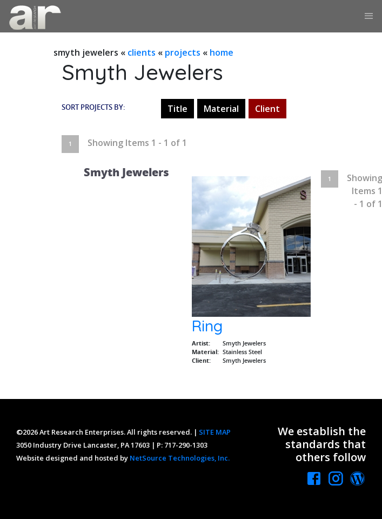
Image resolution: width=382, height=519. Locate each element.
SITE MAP (215, 432)
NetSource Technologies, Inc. (180, 458)
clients (142, 52)
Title (177, 109)
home (221, 52)
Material (221, 109)
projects (182, 52)
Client (267, 109)
